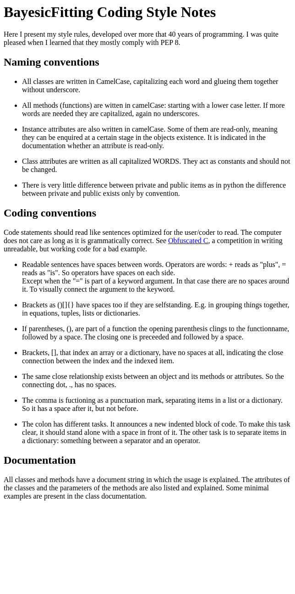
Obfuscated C (188, 240)
